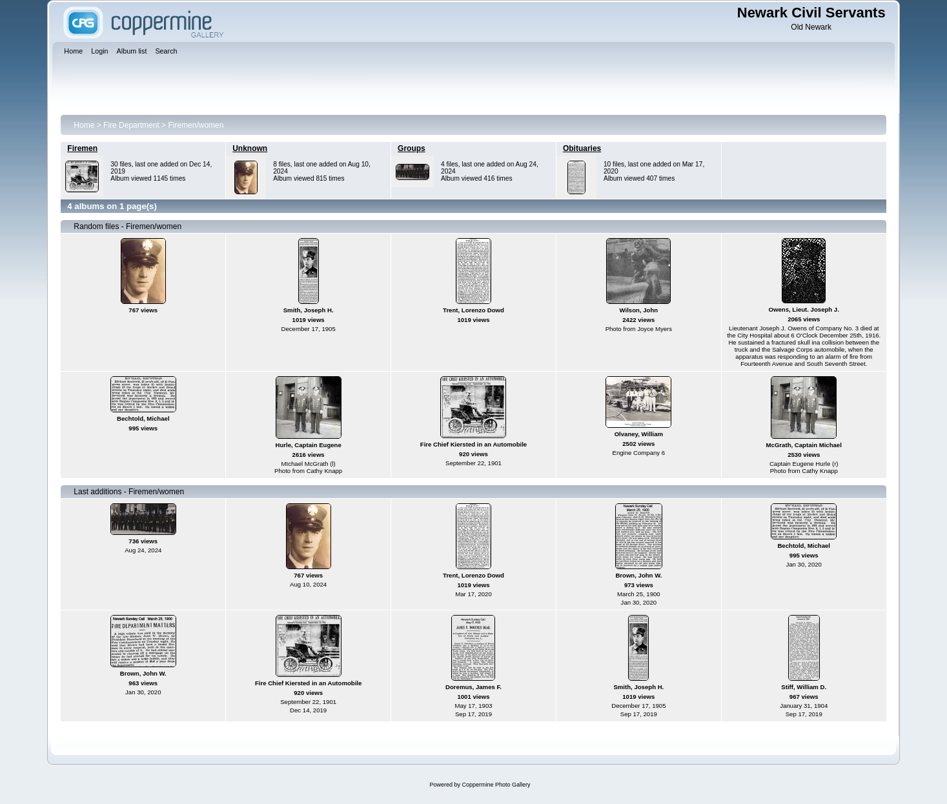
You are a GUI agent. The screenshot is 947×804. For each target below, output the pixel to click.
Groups (411, 148)
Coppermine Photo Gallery (496, 784)
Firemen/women (195, 125)
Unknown (249, 148)
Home (84, 125)
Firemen (82, 148)
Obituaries (582, 148)
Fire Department (131, 125)
